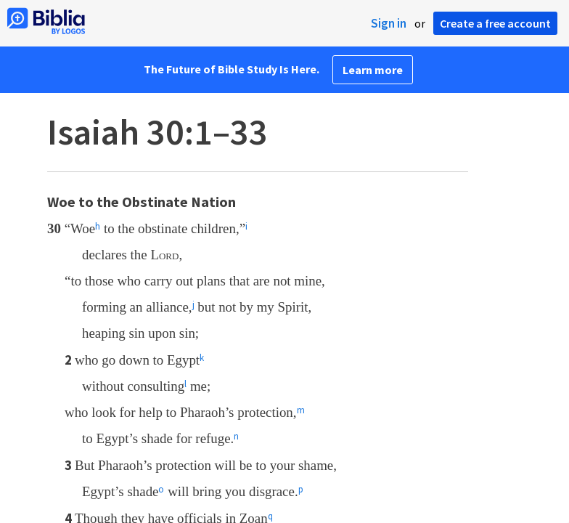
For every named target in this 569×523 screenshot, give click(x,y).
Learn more (373, 69)
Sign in (388, 23)
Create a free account (495, 23)
